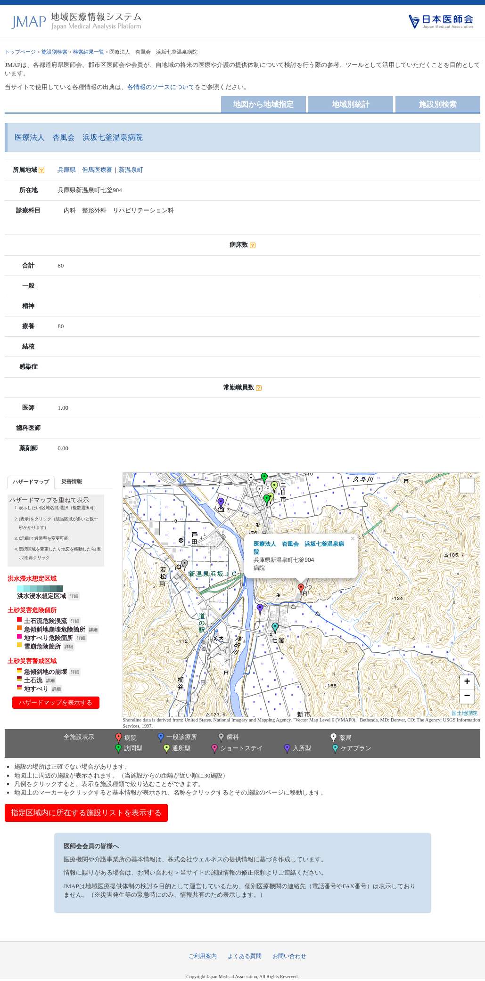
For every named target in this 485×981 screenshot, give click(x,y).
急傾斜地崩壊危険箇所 (54, 629)
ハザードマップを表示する (55, 702)
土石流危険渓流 (45, 620)
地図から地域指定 (263, 104)
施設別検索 (54, 52)
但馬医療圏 (97, 169)
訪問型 (127, 749)
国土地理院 (464, 713)
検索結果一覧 (88, 52)
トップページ (20, 52)
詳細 (74, 596)
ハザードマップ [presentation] (31, 482)
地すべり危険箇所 (48, 637)
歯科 (227, 738)
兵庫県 (67, 169)
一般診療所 (176, 738)
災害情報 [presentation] (71, 481)
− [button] (467, 696)
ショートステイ (236, 749)
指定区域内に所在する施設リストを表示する (86, 813)
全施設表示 (79, 736)
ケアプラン (350, 749)
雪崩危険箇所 (42, 646)
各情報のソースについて (161, 86)
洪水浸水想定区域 (41, 596)
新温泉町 (131, 169)
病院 (125, 738)
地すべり (36, 688)
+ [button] (467, 682)
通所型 (175, 749)
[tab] (31, 482)
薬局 (340, 738)
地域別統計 (351, 104)
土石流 (33, 680)
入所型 (296, 749)
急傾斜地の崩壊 (45, 671)
